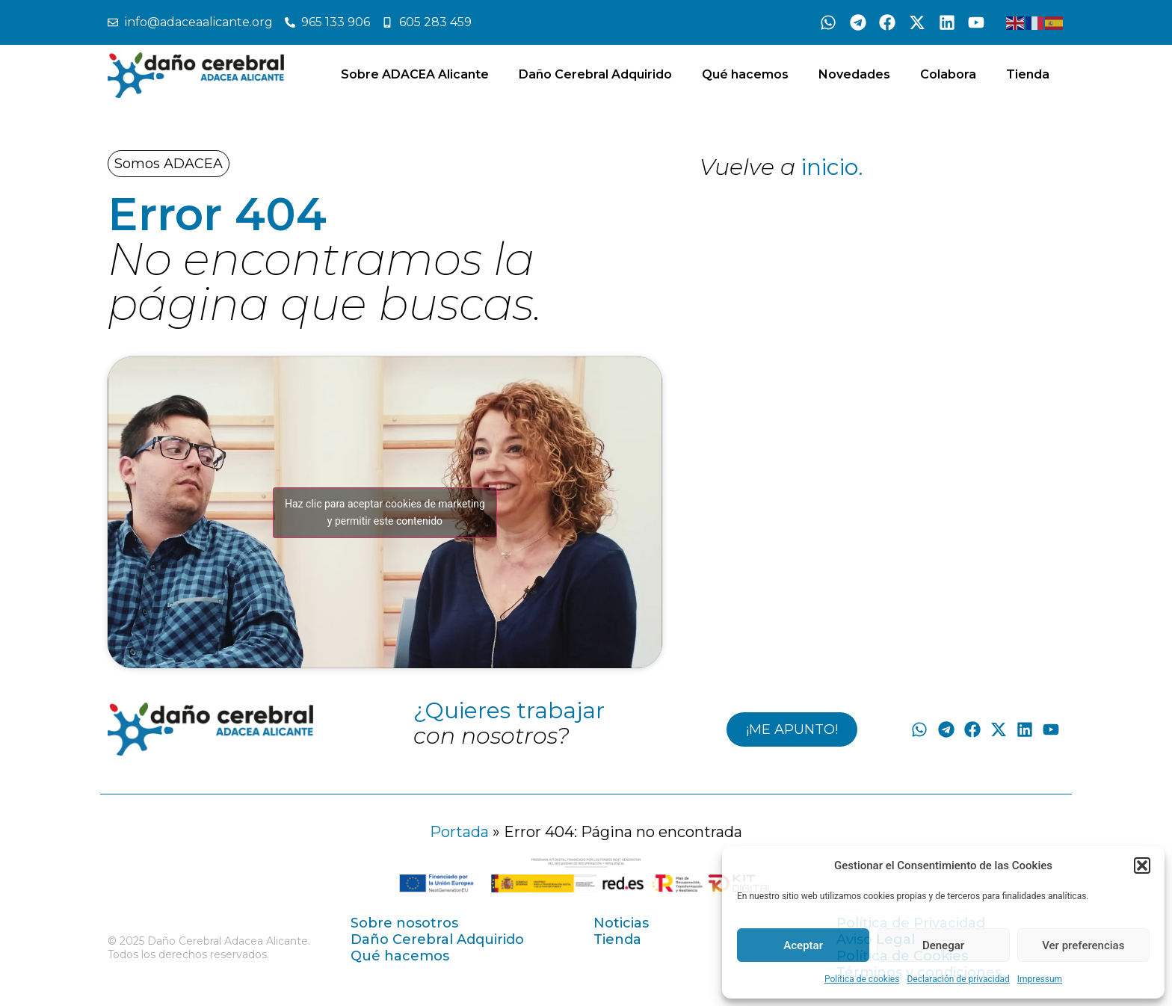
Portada (459, 832)
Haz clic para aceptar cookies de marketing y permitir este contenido (385, 512)
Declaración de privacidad (958, 979)
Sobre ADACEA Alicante (415, 74)
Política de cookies (862, 979)
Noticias (621, 923)
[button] (1142, 865)
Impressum (1039, 979)
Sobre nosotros (404, 923)
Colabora (948, 74)
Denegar (943, 945)
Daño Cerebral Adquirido (595, 74)
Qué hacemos (745, 74)
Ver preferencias (1083, 945)
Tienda (1027, 74)
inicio (829, 167)
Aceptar (803, 945)
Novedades (854, 74)
